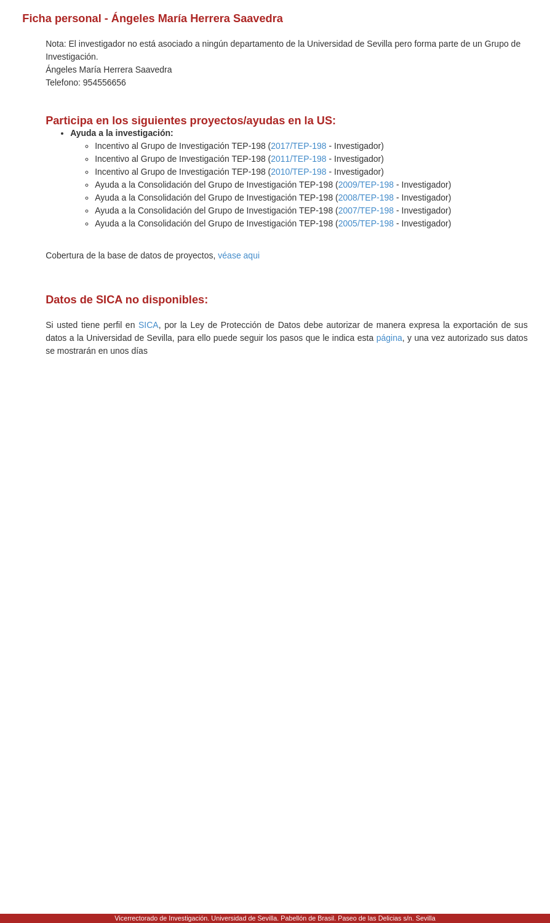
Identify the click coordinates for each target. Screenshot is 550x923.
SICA (148, 325)
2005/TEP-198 (366, 223)
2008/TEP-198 (366, 197)
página (389, 338)
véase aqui (239, 255)
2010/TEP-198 (298, 172)
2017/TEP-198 (298, 146)
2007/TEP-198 (366, 210)
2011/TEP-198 (298, 159)
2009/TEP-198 (366, 185)
